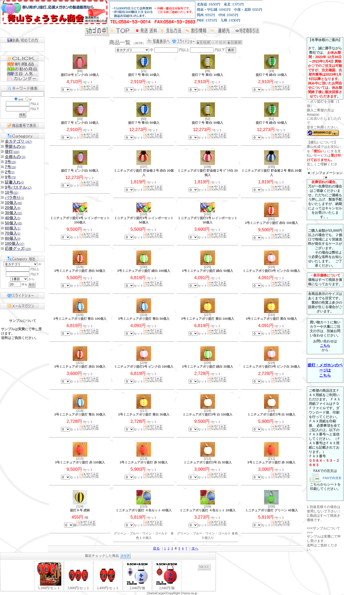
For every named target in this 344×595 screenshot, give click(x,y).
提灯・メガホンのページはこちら (325, 370)
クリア (125, 556)
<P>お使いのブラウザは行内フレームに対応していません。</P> (108, 575)
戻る (156, 548)
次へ (195, 548)
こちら (325, 345)
